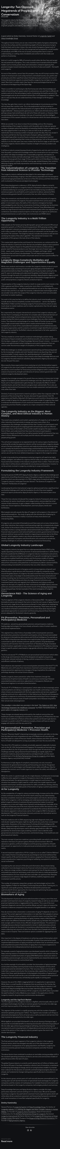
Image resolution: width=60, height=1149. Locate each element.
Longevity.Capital (20, 1107)
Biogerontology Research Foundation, (42, 1118)
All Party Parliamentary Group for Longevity (31, 1114)
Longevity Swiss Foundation (26, 1112)
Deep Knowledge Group (37, 1107)
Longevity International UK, (10, 1116)
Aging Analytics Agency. (17, 1120)
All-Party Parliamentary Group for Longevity (31, 756)
